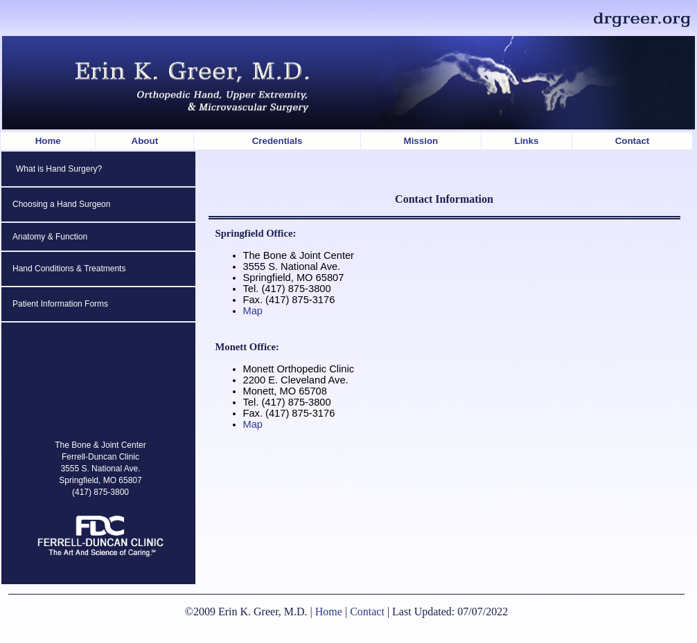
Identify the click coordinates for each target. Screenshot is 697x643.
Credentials (277, 141)
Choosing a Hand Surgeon (61, 204)
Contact (632, 141)
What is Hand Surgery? (59, 169)
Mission (421, 141)
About (145, 141)
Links (527, 141)
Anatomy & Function (49, 237)
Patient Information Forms (60, 304)
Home (48, 141)
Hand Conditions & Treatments (68, 268)
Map (253, 310)
